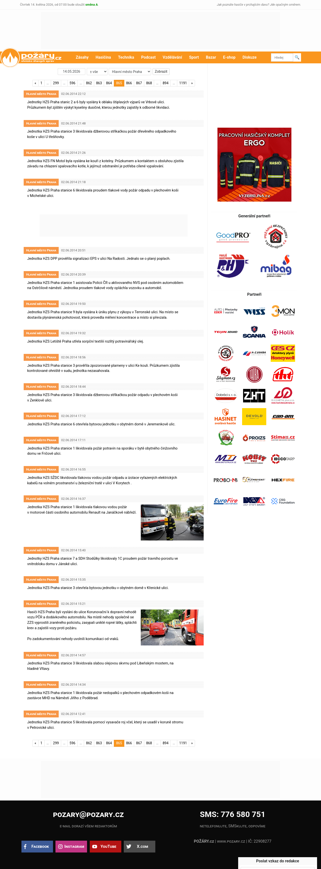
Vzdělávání (172, 57)
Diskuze (250, 57)
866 (129, 83)
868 (149, 83)
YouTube (108, 846)
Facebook (40, 846)
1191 (183, 83)
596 (72, 83)
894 (166, 83)
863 (99, 83)
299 (56, 83)
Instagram (74, 846)
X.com (142, 846)
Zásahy (82, 57)
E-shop (229, 57)
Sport (194, 57)
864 (109, 83)
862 (89, 83)
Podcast (148, 57)
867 (139, 83)
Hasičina (103, 57)
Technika (126, 57)
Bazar (211, 57)
